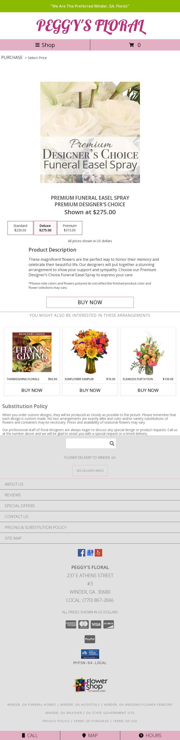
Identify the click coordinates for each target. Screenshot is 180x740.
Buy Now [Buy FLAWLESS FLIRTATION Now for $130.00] (148, 390)
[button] (90, 654)
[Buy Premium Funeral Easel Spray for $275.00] (90, 302)
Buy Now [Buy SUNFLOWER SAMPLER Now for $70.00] (90, 390)
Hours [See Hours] (150, 735)
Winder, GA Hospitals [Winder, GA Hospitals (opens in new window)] (80, 704)
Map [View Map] (90, 735)
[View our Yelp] (98, 555)
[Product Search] (91, 443)
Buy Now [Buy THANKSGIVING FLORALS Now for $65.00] (31, 390)
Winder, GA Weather (63, 713)
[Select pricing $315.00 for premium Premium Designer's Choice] (69, 228)
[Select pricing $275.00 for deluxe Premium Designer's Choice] (45, 228)
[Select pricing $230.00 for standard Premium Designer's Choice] (20, 228)
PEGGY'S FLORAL (90, 25)
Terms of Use (125, 721)
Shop (45, 45)
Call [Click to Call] (30, 735)
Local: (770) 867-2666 (90, 600)
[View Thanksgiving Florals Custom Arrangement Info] (32, 352)
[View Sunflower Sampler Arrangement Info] (90, 352)
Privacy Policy (56, 721)
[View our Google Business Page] (90, 555)
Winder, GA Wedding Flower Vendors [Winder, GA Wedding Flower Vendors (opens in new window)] (138, 704)
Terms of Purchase (91, 721)
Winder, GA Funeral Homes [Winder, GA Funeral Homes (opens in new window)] (31, 704)
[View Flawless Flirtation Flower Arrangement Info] (148, 352)
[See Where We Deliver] (90, 470)
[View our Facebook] (81, 555)
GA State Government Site (110, 713)
